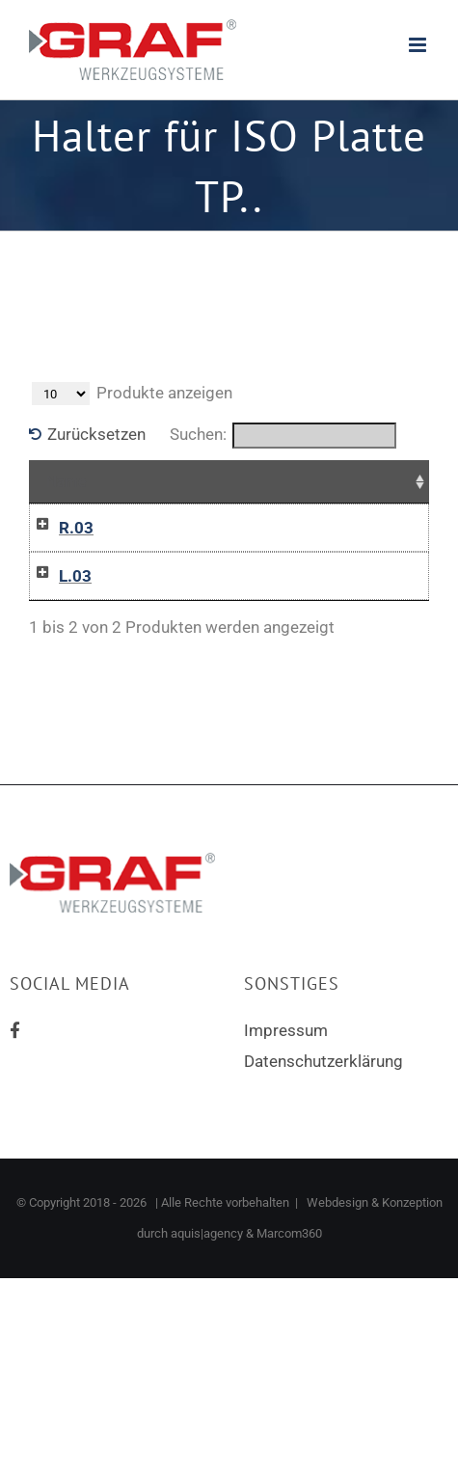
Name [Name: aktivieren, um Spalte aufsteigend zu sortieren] (66, 481)
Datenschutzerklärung (323, 1061)
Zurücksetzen (96, 434)
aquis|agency (207, 1233)
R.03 (76, 527)
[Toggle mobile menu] (419, 45)
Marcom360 (289, 1233)
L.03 (75, 576)
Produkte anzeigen (132, 393)
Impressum (286, 1030)
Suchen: (282, 436)
